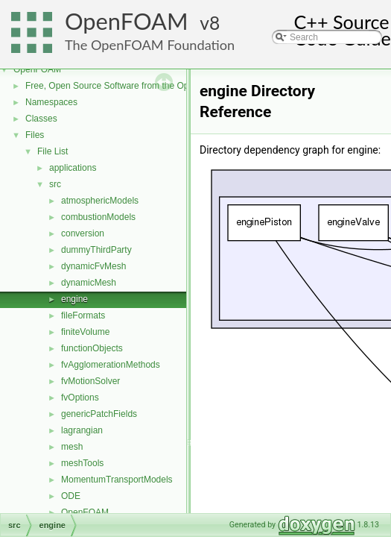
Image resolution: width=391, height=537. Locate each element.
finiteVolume (85, 332)
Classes (41, 118)
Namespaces (51, 102)
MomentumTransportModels (117, 479)
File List (52, 151)
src (55, 184)
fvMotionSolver (90, 381)
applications (72, 168)
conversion (82, 233)
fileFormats (83, 315)
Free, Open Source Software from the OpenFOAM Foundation (148, 86)
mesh (72, 447)
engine (74, 299)
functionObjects (92, 348)
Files (34, 135)
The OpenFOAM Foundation (150, 45)
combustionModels (98, 217)
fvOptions (80, 397)
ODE (70, 496)
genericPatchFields (99, 414)
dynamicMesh (88, 282)
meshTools (82, 463)
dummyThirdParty (96, 250)
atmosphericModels (100, 200)
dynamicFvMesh (93, 266)
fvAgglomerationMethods (110, 364)
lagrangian (82, 430)
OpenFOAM (126, 21)
